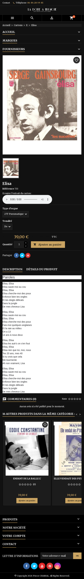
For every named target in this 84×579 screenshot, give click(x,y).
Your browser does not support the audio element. (27, 199)
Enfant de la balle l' (27, 478)
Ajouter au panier (47, 244)
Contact (6, 2)
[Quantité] (19, 244)
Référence (8, 188)
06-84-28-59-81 (35, 2)
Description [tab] (12, 269)
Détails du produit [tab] (41, 269)
